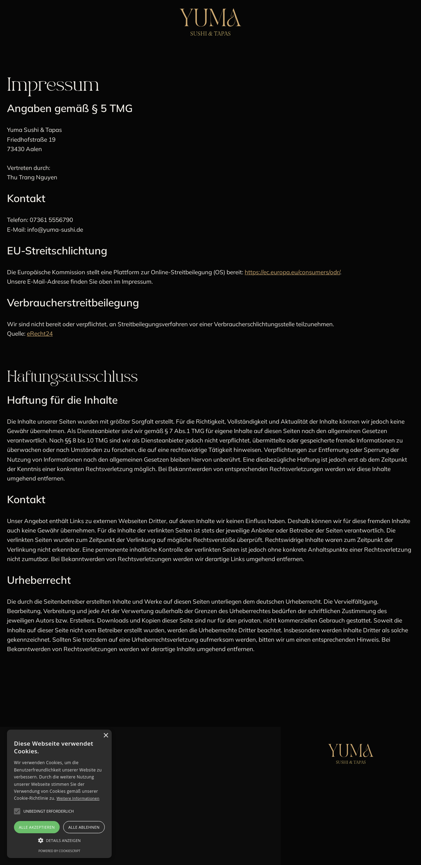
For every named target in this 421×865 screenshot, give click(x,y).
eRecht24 (40, 333)
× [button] (105, 735)
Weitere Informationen (78, 798)
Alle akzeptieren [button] (37, 827)
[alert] (59, 794)
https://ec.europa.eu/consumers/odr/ (292, 272)
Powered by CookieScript (59, 851)
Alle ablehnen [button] (83, 827)
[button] (59, 840)
